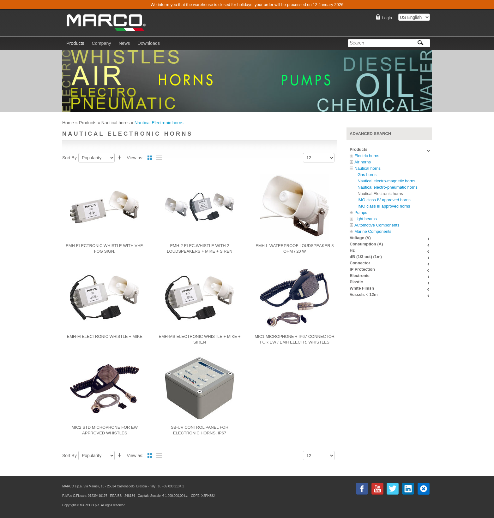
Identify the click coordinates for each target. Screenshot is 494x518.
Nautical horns (115, 122)
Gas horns (367, 174)
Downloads (148, 43)
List (159, 157)
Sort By (69, 157)
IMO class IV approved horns (384, 199)
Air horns (362, 162)
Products (87, 122)
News (124, 43)
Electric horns (366, 155)
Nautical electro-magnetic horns (386, 181)
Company (101, 43)
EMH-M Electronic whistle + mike (104, 336)
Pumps (360, 212)
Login (387, 17)
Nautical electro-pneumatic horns (388, 187)
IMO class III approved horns (384, 206)
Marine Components (372, 231)
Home (68, 122)
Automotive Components (376, 225)
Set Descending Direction (120, 156)
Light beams (365, 218)
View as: (135, 157)
